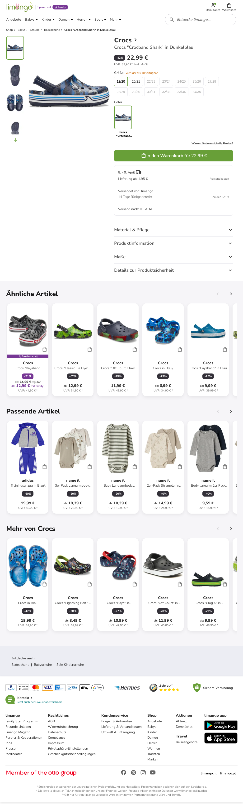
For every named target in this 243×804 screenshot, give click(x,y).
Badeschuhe (20, 666)
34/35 (196, 93)
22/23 (151, 83)
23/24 (166, 83)
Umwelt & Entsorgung (118, 734)
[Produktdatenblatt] (27, 351)
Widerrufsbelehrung (63, 728)
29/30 (136, 93)
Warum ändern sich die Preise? (212, 145)
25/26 (196, 83)
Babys (152, 728)
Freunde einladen (18, 728)
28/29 (121, 93)
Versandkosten (219, 180)
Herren (153, 744)
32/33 (166, 93)
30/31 (151, 93)
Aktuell (181, 723)
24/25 (181, 83)
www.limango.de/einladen (190, 792)
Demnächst (184, 728)
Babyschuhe (43, 666)
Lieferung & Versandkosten (122, 728)
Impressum (56, 744)
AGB (51, 723)
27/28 (212, 83)
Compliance (56, 739)
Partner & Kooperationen (24, 739)
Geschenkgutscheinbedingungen (72, 755)
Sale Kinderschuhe (70, 666)
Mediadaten (14, 755)
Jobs (9, 744)
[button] (229, 7)
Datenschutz (57, 734)
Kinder (152, 734)
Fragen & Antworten (117, 723)
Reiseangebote (186, 744)
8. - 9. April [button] (126, 174)
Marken (153, 761)
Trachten (154, 755)
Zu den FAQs (220, 198)
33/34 (181, 93)
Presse (11, 750)
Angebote (155, 723)
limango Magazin (18, 734)
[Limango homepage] (19, 7)
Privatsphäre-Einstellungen (68, 750)
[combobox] (201, 21)
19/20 (121, 83)
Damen (153, 739)
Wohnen (154, 750)
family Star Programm (22, 723)
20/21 (136, 83)
